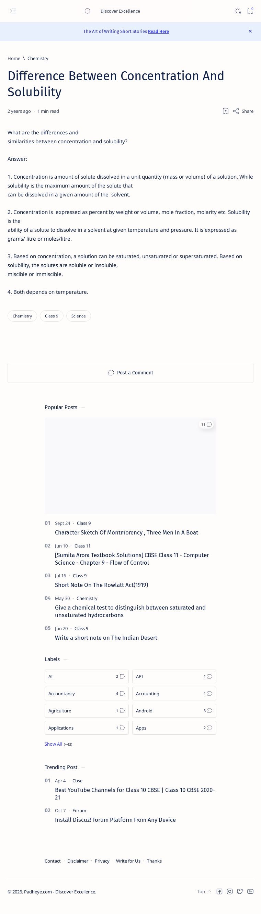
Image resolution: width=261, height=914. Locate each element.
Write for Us (128, 870)
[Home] (14, 58)
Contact (53, 870)
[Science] (78, 324)
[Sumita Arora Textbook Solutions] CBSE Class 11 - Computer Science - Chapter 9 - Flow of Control (132, 567)
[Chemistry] (37, 58)
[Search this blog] (136, 11)
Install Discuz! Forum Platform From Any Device (115, 828)
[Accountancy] (87, 702)
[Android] (174, 719)
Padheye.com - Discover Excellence (59, 901)
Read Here (158, 31)
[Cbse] (77, 789)
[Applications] (87, 736)
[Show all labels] (58, 752)
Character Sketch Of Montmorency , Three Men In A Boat (126, 541)
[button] (206, 433)
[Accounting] (174, 702)
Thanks (154, 870)
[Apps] (174, 736)
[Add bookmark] (225, 111)
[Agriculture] (87, 719)
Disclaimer (77, 870)
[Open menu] (13, 11)
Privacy (102, 870)
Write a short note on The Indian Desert (106, 646)
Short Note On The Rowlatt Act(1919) (101, 593)
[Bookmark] (250, 11)
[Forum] (79, 819)
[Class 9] (52, 324)
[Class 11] (83, 554)
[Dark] (237, 11)
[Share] (242, 111)
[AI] (87, 685)
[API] (174, 685)
